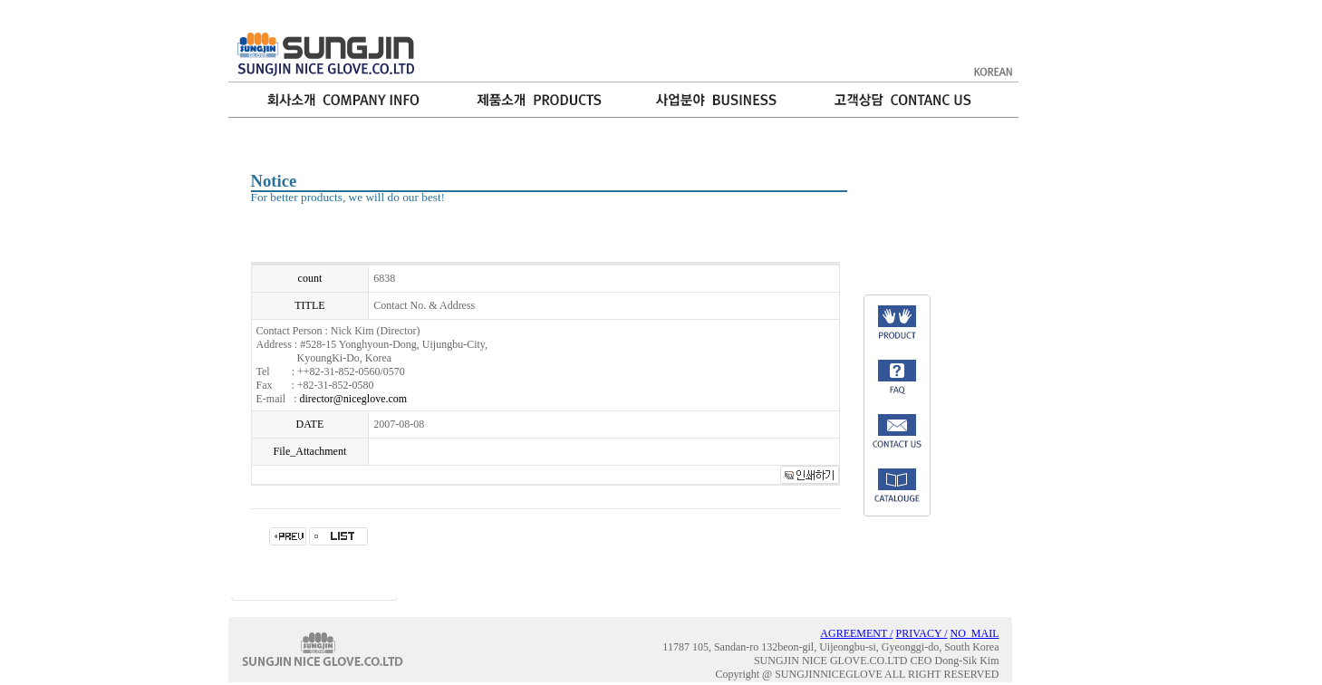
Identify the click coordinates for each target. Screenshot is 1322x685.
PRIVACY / (921, 633)
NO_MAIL (974, 633)
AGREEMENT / (856, 633)
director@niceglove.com (354, 398)
